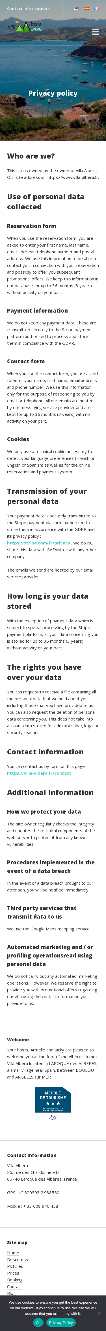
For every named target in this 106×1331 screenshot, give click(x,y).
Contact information (28, 8)
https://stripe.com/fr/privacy (39, 543)
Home (13, 1252)
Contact (14, 1286)
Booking (15, 1279)
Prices (13, 1273)
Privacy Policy (61, 1323)
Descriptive (18, 1259)
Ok (38, 1323)
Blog (11, 1293)
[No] (99, 1313)
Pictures (15, 1266)
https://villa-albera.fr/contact (39, 773)
